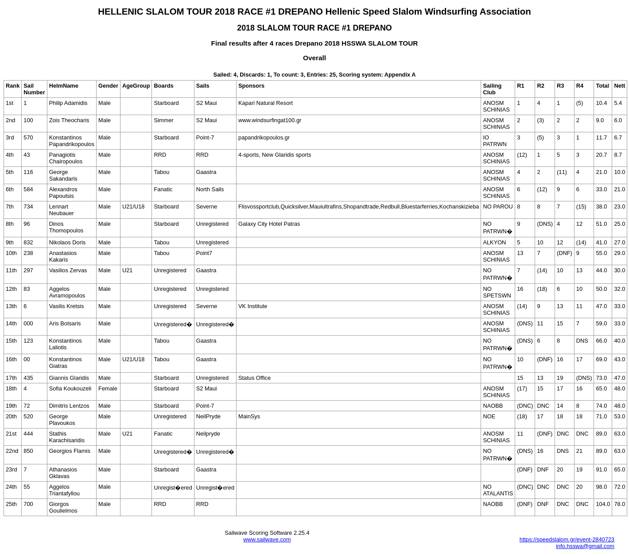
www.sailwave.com (267, 539)
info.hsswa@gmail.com (585, 546)
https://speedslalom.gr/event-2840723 (567, 539)
